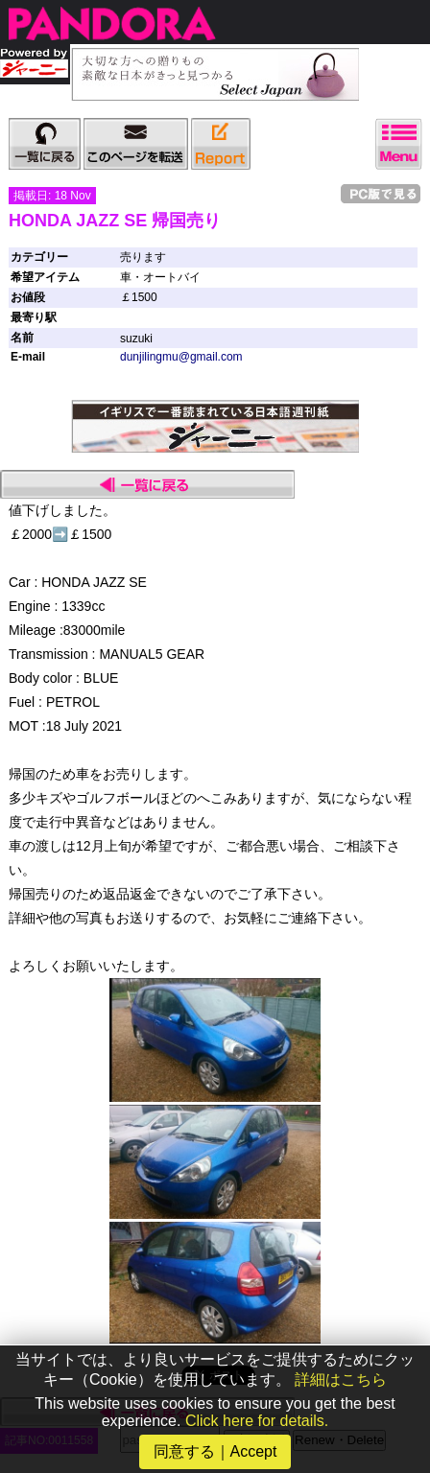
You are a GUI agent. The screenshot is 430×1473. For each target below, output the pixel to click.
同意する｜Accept (215, 1451)
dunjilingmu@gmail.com (181, 356)
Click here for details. (256, 1421)
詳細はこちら (341, 1379)
